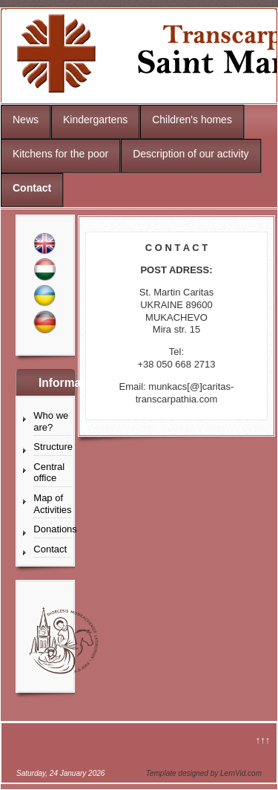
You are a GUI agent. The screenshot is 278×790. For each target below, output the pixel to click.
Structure (52, 446)
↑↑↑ (263, 739)
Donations (52, 529)
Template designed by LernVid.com (204, 773)
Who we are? (50, 421)
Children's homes (192, 119)
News (26, 119)
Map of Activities (52, 503)
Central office (48, 472)
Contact (32, 188)
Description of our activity (190, 154)
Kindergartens (95, 119)
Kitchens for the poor (60, 154)
